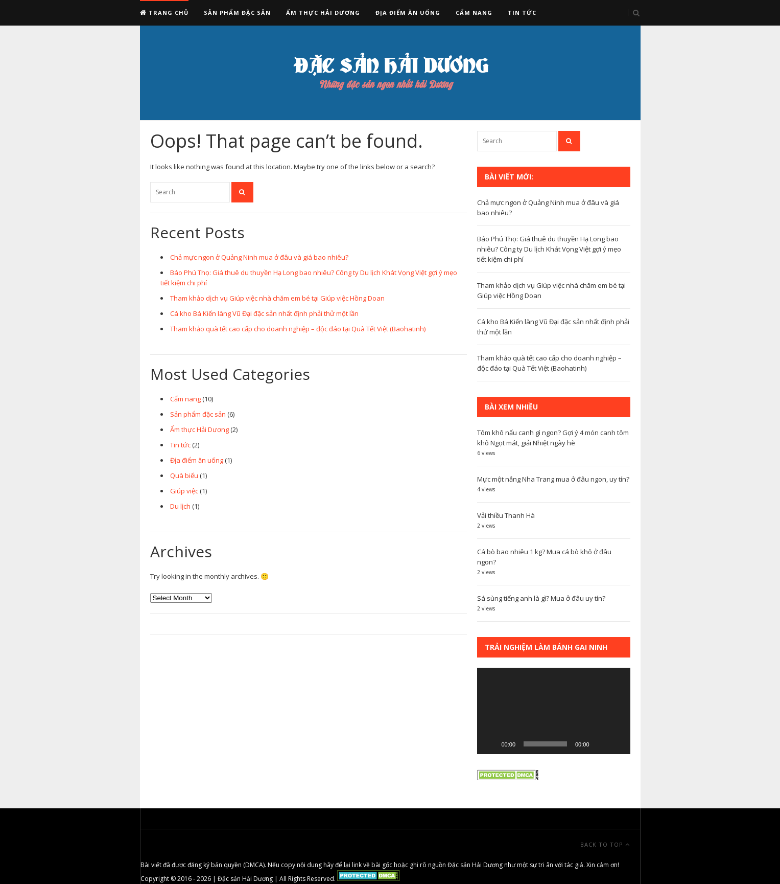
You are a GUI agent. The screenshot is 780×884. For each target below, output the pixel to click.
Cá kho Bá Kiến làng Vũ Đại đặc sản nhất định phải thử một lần (264, 313)
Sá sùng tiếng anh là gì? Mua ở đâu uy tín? (541, 598)
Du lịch (180, 506)
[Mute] (601, 744)
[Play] (490, 744)
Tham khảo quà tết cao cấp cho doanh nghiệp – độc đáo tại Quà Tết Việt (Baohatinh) (298, 328)
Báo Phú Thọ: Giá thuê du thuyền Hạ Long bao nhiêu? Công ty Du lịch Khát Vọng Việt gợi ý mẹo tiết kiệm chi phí (549, 249)
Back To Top (605, 844)
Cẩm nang (474, 12)
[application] (553, 711)
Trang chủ (164, 12)
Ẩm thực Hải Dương (323, 12)
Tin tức (522, 12)
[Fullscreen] (617, 744)
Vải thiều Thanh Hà (506, 515)
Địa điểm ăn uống (407, 12)
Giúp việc (184, 490)
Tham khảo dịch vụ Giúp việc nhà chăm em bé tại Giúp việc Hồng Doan (277, 298)
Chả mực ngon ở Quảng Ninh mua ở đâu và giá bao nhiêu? (259, 257)
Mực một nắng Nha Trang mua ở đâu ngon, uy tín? (553, 479)
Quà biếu (184, 475)
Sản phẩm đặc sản (237, 12)
